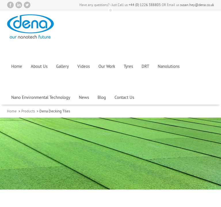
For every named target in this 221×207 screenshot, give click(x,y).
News (84, 98)
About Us (39, 67)
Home (16, 67)
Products (28, 111)
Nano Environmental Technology (40, 98)
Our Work (106, 67)
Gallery (62, 67)
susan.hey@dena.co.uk (197, 5)
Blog (102, 98)
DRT (145, 67)
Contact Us (124, 98)
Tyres (128, 67)
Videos (83, 67)
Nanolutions (169, 67)
